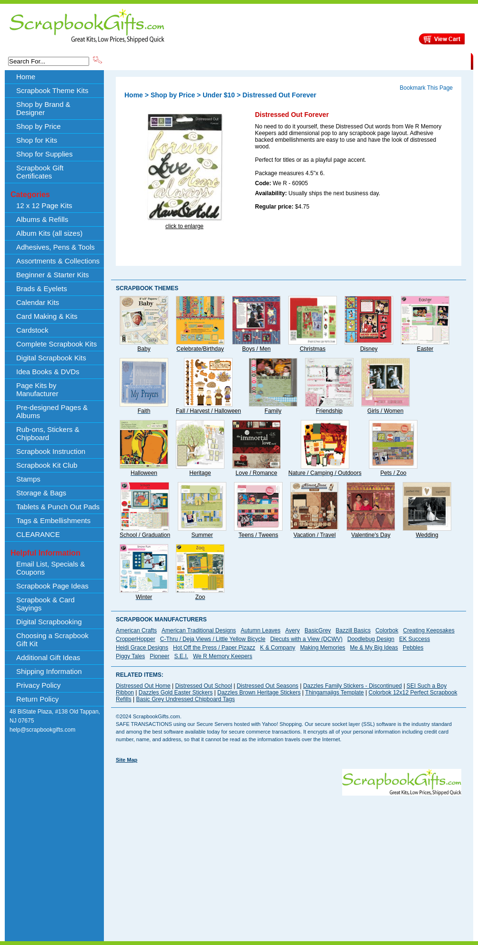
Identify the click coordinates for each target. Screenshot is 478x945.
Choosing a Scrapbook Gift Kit (52, 639)
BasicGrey (318, 630)
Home (25, 77)
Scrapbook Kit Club (46, 465)
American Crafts (136, 630)
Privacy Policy (38, 685)
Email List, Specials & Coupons (50, 568)
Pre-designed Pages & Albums (52, 411)
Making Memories (323, 647)
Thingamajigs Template (334, 692)
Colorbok (387, 630)
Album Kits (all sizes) (49, 233)
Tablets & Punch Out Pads (58, 507)
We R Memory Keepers (222, 656)
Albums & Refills (42, 219)
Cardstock (32, 330)
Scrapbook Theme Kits (139, 60)
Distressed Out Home (143, 685)
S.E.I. (181, 656)
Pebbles (413, 647)
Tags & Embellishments (53, 520)
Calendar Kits (37, 302)
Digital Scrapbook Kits (51, 358)
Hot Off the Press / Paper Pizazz (214, 647)
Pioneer (159, 656)
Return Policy (37, 699)
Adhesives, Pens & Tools (55, 247)
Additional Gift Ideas (48, 657)
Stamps (28, 479)
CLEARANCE (427, 60)
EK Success (414, 639)
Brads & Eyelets (41, 288)
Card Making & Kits (46, 316)
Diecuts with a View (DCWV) (306, 639)
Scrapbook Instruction (50, 451)
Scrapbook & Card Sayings (45, 604)
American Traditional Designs (199, 630)
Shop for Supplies (44, 154)
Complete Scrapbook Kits (56, 344)
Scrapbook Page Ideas (52, 586)
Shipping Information (371, 60)
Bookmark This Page (426, 87)
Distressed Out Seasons (267, 685)
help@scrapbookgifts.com (42, 729)
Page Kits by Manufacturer (37, 389)
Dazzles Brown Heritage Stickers (259, 692)
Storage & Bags (41, 493)
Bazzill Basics (353, 630)
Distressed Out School (203, 685)
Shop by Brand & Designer (215, 60)
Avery (292, 630)
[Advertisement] (244, 862)
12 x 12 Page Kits (44, 205)
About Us (320, 60)
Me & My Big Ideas (374, 647)
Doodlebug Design (371, 639)
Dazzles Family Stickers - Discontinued (352, 685)
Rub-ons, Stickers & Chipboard (48, 433)
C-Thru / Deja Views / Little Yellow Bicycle (212, 639)
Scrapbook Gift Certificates (39, 172)
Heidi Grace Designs (142, 647)
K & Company (277, 647)
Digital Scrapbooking (49, 622)
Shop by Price (280, 60)
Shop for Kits (36, 140)
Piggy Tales (130, 656)
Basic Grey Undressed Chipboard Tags (185, 699)
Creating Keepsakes (429, 630)
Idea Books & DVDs (48, 372)
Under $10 (219, 95)
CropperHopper (135, 639)
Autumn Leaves (260, 630)
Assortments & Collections (58, 261)
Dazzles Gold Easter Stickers (176, 692)
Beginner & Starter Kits (52, 275)
